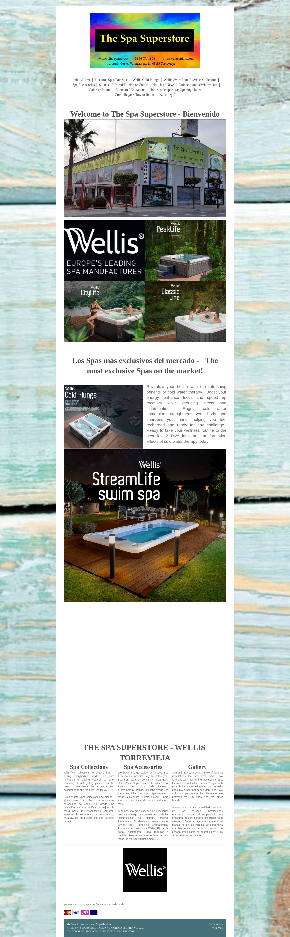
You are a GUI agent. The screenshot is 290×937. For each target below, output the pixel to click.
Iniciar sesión (216, 924)
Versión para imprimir (81, 924)
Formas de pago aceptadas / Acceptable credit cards (94, 904)
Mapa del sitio (103, 924)
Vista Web (217, 927)
